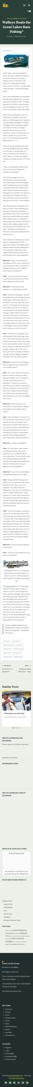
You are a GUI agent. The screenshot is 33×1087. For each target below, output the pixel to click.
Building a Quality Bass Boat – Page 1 (24, 669)
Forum (7, 1015)
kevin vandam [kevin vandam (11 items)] (8, 938)
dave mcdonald (18, 649)
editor (11, 36)
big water (20, 645)
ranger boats (8, 656)
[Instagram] (10, 1082)
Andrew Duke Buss (11, 717)
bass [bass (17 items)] (12, 930)
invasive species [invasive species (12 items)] (25, 936)
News (7, 1024)
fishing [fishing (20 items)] (7, 936)
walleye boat (18, 656)
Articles (23, 18)
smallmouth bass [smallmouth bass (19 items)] (18, 944)
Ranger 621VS (11, 586)
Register (8, 1048)
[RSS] (27, 1082)
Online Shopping (10, 1027)
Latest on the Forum (10, 963)
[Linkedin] (22, 1082)
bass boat (7, 641)
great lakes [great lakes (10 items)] (18, 936)
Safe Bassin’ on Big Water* (8, 668)
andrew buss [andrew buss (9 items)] (8, 930)
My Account (8, 914)
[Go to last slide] (5, 708)
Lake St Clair (8, 904)
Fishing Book (8, 907)
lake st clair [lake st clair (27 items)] (16, 938)
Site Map (8, 1032)
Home (7, 1021)
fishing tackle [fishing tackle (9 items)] (13, 936)
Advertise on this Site (9, 758)
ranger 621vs (17, 653)
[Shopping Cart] (29, 11)
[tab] (14, 727)
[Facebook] (5, 1082)
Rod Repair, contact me (10, 972)
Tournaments (10, 1035)
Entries (9, 1053)
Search (7, 1029)
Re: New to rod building (10, 967)
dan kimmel (7, 649)
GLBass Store (7, 901)
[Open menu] (24, 5)
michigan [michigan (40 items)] (8, 941)
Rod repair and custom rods (11, 991)
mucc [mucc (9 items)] (14, 941)
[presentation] (16, 700)
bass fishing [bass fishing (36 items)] (18, 930)
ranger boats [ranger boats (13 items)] (8, 944)
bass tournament (9, 645)
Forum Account (10, 1059)
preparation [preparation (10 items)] (24, 941)
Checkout (7, 917)
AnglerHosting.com (17, 1078)
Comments (11, 1056)
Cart (5, 911)
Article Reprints (13, 18)
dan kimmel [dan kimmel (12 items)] (17, 933)
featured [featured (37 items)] (23, 933)
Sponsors (25, 744)
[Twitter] (18, 1082)
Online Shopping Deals (16, 853)
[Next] (28, 708)
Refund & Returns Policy (12, 920)
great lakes (7, 653)
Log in (7, 1051)
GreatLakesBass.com (15, 1076)
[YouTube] (14, 1082)
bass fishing (16, 641)
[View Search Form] (29, 5)
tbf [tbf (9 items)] (24, 944)
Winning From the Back (14, 713)
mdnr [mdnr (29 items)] (22, 938)
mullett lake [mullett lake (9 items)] (18, 941)
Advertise (8, 1009)
